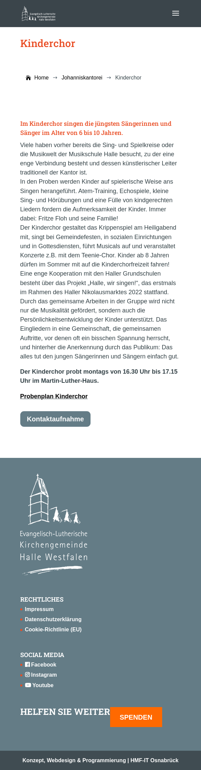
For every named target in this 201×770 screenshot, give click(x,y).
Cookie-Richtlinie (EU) (53, 629)
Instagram (41, 675)
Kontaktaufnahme (55, 419)
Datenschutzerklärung (53, 619)
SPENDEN (136, 717)
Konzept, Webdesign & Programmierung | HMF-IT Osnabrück (101, 760)
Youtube (39, 685)
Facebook (40, 665)
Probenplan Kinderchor (54, 396)
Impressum (39, 609)
